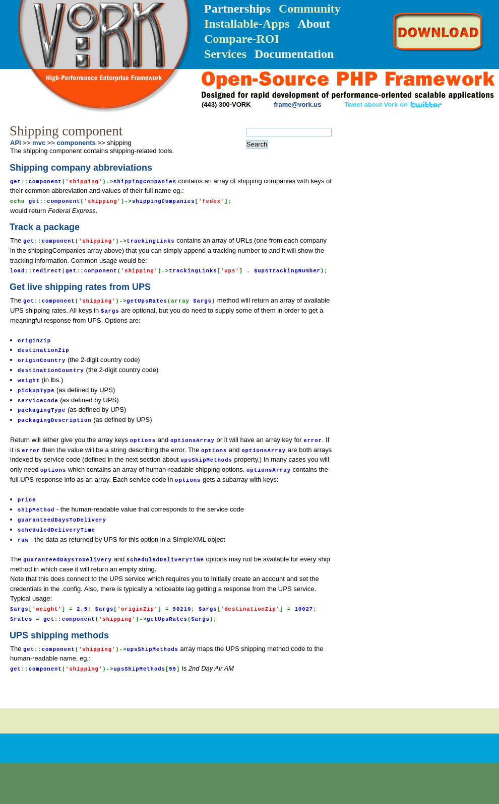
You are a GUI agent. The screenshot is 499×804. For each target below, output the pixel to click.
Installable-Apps (246, 23)
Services (225, 53)
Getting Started (398, 158)
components (76, 143)
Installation (395, 139)
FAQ (453, 214)
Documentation (294, 53)
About (313, 23)
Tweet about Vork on (393, 104)
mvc (38, 143)
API (411, 203)
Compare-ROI (241, 38)
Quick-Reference (395, 177)
